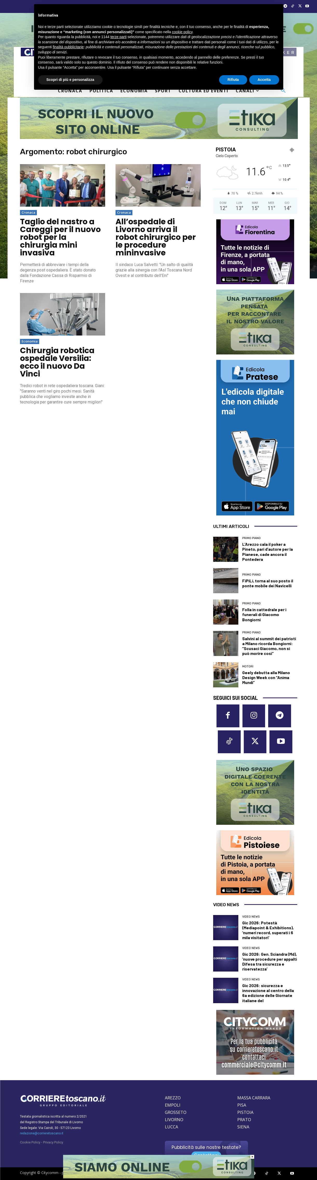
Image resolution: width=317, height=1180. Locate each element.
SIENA (243, 1127)
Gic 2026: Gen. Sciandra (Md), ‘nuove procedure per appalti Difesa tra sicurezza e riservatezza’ (269, 962)
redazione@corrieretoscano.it (41, 1133)
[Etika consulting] (158, 1177)
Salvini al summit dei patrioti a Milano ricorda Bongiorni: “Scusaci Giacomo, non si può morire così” (269, 646)
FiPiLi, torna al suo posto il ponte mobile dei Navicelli (267, 583)
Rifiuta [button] (233, 80)
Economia (30, 341)
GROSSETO (175, 1112)
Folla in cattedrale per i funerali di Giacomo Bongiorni (264, 614)
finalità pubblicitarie (68, 47)
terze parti (118, 37)
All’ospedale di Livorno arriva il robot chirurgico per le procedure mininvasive (156, 237)
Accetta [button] (264, 80)
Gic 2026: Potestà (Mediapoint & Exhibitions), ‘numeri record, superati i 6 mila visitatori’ (268, 930)
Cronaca (28, 212)
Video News (251, 916)
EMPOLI (172, 1105)
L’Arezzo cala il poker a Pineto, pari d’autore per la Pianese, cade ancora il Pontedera (267, 552)
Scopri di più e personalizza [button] (70, 80)
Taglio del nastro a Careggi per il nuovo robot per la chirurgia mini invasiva (60, 237)
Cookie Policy (30, 1142)
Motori (247, 666)
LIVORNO (174, 1119)
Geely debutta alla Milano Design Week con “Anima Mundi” (266, 677)
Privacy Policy (53, 1142)
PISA (241, 1105)
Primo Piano (251, 538)
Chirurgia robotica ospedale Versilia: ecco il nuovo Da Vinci (57, 362)
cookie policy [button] (182, 32)
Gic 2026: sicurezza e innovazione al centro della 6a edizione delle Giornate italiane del (268, 993)
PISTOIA (245, 1112)
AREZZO (173, 1098)
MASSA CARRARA (253, 1098)
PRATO (244, 1119)
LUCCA (171, 1127)
